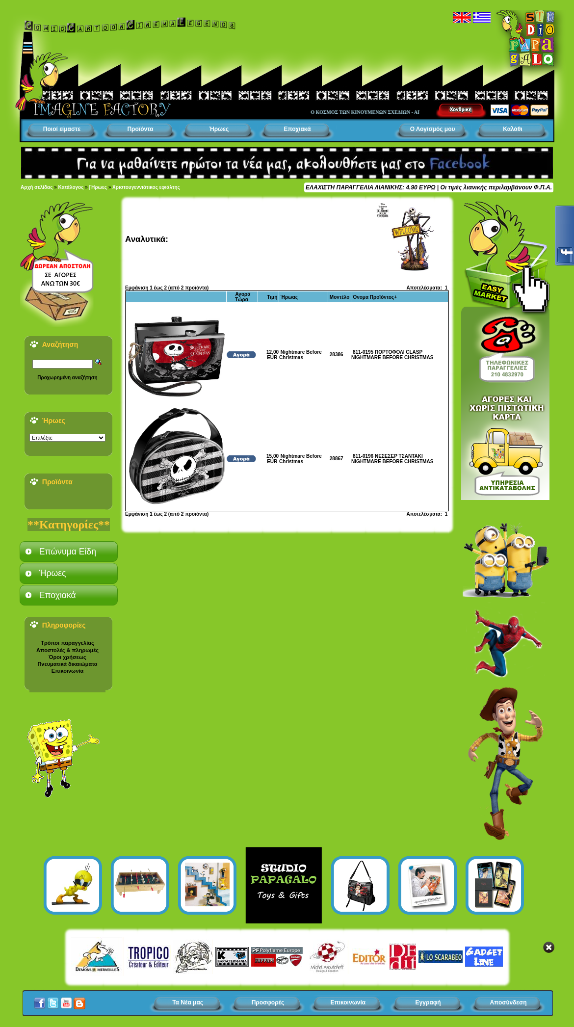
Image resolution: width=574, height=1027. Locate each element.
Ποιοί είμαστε (61, 129)
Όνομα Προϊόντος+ (375, 297)
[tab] (69, 551)
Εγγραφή (428, 1002)
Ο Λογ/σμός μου (432, 129)
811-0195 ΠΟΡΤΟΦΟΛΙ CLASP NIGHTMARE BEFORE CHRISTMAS (392, 354)
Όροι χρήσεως (67, 657)
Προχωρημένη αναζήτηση (67, 377)
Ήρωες (219, 129)
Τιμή (272, 297)
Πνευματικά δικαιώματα (67, 664)
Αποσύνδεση (508, 1002)
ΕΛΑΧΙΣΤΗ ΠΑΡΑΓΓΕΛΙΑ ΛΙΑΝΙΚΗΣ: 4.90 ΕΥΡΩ (370, 187)
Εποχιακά (297, 129)
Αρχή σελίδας (36, 187)
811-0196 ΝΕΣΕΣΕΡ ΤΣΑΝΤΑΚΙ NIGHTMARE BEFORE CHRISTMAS (392, 458)
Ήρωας (289, 297)
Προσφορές (268, 1002)
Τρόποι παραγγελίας (67, 643)
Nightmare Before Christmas (300, 354)
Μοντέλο (340, 297)
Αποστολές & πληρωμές (67, 650)
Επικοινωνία (68, 671)
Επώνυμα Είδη (67, 551)
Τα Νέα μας (187, 1002)
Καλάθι (512, 129)
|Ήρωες (98, 187)
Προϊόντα (140, 129)
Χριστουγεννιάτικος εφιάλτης (146, 187)
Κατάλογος (71, 187)
